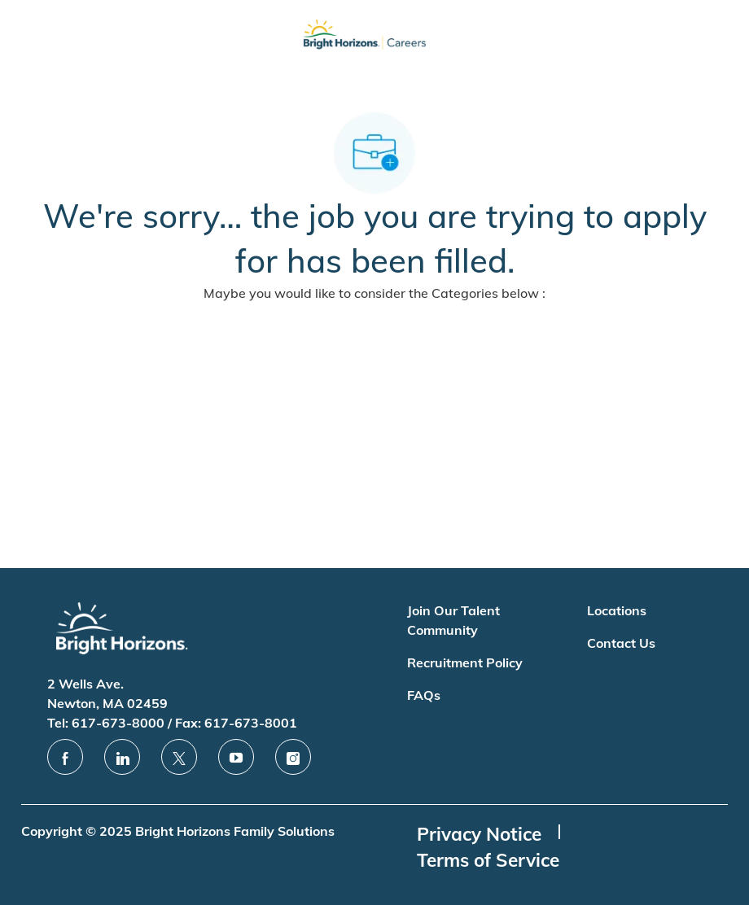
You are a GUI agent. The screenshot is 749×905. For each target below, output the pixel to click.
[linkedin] (122, 757)
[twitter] (179, 757)
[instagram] (293, 757)
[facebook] (65, 757)
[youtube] (236, 757)
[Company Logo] (364, 38)
